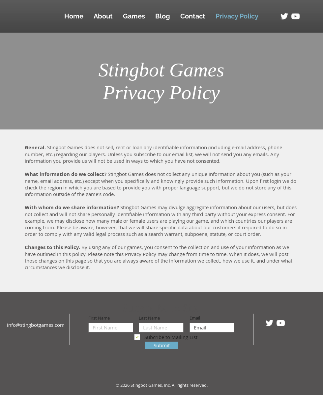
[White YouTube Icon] (295, 16)
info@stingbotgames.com (36, 325)
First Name (99, 318)
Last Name (149, 318)
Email (195, 318)
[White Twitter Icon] (284, 16)
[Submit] (161, 345)
